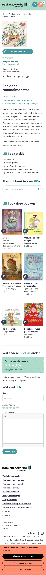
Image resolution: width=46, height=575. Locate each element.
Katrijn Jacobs (8, 96)
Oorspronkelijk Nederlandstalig (15, 103)
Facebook (14, 76)
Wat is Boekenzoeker (11, 476)
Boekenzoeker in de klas (13, 480)
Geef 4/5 (14, 408)
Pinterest (23, 76)
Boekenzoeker (14, 4)
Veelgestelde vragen (11, 495)
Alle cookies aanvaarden (23, 556)
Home (5, 14)
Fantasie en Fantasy (25, 100)
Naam (4, 393)
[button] (5, 416)
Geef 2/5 (7, 408)
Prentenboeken (9, 100)
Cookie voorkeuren (23, 569)
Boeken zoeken (35, 4)
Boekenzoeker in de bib (13, 484)
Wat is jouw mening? (10, 64)
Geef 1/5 (4, 408)
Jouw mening (8, 412)
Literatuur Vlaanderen (11, 543)
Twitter (18, 76)
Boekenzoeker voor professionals (17, 507)
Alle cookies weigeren (23, 563)
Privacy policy (8, 522)
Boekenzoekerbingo (11, 488)
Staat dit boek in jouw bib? (40, 189)
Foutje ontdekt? (9, 499)
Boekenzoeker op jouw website (16, 503)
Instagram (41, 533)
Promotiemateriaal (10, 491)
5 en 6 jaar (34, 103)
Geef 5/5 (18, 408)
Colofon (6, 511)
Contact (6, 515)
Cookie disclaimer (10, 525)
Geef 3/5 (11, 408)
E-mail (27, 76)
